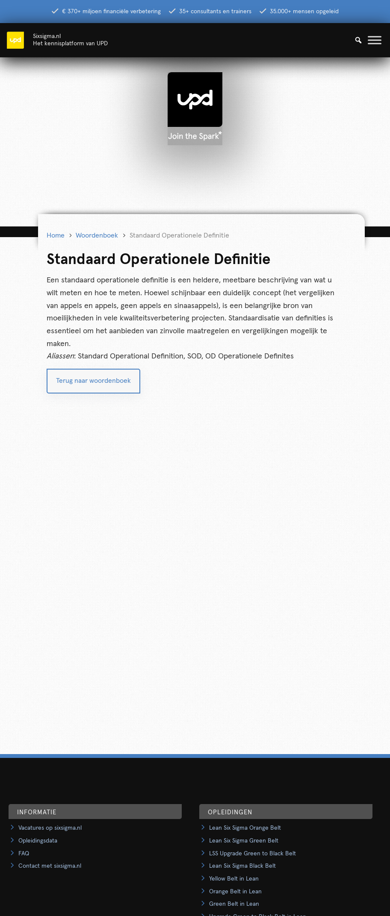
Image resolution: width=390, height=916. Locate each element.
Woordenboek (97, 235)
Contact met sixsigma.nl (49, 866)
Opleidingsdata (37, 841)
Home (56, 235)
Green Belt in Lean (234, 904)
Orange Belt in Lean (235, 892)
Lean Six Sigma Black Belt (242, 866)
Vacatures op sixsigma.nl (50, 828)
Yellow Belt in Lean (234, 879)
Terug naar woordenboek (93, 380)
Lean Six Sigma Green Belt (243, 841)
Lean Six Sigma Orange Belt (245, 828)
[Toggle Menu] (374, 40)
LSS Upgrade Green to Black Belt (252, 854)
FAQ (23, 854)
